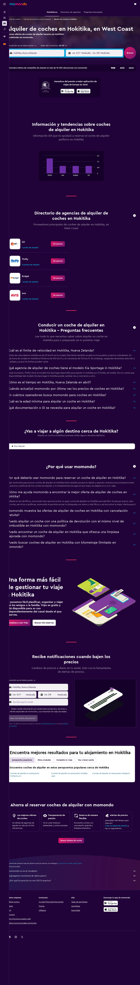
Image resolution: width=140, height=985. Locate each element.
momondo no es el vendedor (76, 892)
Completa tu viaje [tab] (71, 776)
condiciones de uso (55, 734)
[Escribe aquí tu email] (44, 710)
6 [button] (27, 92)
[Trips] (4, 36)
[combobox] (27, 53)
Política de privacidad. (21, 737)
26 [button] (65, 104)
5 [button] (65, 85)
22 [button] (40, 104)
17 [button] (53, 98)
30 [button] (46, 111)
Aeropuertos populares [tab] (29, 776)
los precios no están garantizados (77, 885)
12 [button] (66, 92)
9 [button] (46, 92)
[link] (61, 244)
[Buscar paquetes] (4, 29)
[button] (4, 4)
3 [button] (53, 85)
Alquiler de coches (20, 19)
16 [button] (47, 98)
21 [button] (34, 104)
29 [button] (40, 111)
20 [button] (27, 104)
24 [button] (53, 104)
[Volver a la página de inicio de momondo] (18, 4)
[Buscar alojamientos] (4, 17)
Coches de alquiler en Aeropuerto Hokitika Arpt (74, 791)
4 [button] (59, 85)
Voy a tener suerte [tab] (93, 776)
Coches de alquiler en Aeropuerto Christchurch (31, 791)
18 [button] (59, 98)
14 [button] (34, 98)
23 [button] (46, 104)
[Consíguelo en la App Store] (112, 930)
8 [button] (40, 92)
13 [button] (27, 98)
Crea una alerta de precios (118, 847)
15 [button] (40, 98)
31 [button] (53, 111)
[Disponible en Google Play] (112, 924)
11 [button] (59, 92)
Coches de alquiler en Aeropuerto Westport (113, 790)
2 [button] (46, 85)
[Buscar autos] (4, 23)
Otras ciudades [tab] (50, 776)
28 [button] (34, 111)
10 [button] (53, 92)
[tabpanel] (74, 169)
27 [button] (27, 111)
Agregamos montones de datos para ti (76, 897)
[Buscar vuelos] (4, 12)
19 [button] (66, 98)
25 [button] (59, 104)
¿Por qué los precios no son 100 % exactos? (76, 902)
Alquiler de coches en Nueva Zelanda (43, 19)
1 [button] (40, 85)
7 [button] (33, 92)
